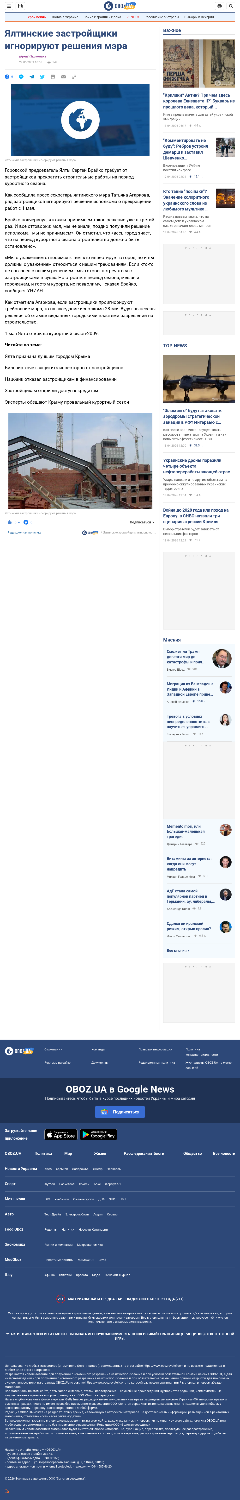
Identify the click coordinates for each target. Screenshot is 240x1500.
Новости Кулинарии (93, 1229)
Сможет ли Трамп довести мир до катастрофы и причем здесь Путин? (187, 657)
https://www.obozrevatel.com (163, 1365)
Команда (98, 1049)
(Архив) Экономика (32, 56)
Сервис (112, 1214)
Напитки (68, 1229)
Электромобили (77, 1214)
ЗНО (112, 1199)
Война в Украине (65, 17)
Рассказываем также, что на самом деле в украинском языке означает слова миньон (187, 221)
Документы (99, 1062)
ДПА (101, 1199)
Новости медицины (58, 1260)
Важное (172, 30)
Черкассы (114, 1169)
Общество (192, 1153)
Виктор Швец (176, 669)
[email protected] (60, 1466)
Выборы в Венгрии (199, 17)
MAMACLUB (86, 1260)
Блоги (159, 1153)
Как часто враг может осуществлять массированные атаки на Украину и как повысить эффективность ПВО (194, 434)
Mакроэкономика (90, 1244)
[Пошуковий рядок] (231, 6)
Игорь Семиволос (179, 936)
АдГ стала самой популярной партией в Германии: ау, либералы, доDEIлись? (189, 896)
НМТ (123, 1199)
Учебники (61, 1199)
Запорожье (80, 1169)
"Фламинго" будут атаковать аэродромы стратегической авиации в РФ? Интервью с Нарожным (192, 416)
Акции (98, 1214)
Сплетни (65, 1275)
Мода (96, 1275)
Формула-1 (113, 1184)
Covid (102, 1260)
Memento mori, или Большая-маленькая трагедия (186, 831)
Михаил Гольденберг (181, 876)
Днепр (97, 1169)
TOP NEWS (175, 346)
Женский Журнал (117, 1275)
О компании (53, 1049)
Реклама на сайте (57, 1062)
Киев (48, 1169)
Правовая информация (155, 1049)
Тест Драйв (52, 1214)
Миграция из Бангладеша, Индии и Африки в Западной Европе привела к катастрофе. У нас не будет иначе (191, 689)
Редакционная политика (24, 532)
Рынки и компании (58, 1244)
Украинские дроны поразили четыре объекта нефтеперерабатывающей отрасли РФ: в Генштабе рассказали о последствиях (199, 466)
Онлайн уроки (83, 1199)
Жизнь (100, 1153)
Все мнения (176, 950)
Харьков (62, 1169)
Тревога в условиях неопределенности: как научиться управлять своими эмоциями (188, 722)
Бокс (97, 1184)
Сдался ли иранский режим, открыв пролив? (189, 926)
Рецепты (50, 1229)
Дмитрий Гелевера (179, 844)
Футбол (49, 1184)
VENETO (132, 17)
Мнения (172, 640)
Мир (68, 1153)
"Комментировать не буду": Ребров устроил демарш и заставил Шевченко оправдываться (185, 149)
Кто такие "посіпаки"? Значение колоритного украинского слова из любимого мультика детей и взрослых (186, 200)
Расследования (138, 1153)
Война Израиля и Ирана (102, 17)
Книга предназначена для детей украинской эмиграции (198, 117)
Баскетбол (67, 1184)
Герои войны (36, 17)
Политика (43, 1153)
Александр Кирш (178, 909)
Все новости (224, 1153)
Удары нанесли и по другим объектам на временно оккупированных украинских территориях (195, 484)
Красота (82, 1275)
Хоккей (84, 1184)
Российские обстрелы (161, 17)
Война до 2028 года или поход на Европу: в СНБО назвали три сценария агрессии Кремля (196, 516)
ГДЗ (47, 1199)
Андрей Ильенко (178, 702)
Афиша (49, 1275)
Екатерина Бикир (178, 734)
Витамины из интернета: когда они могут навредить (189, 863)
